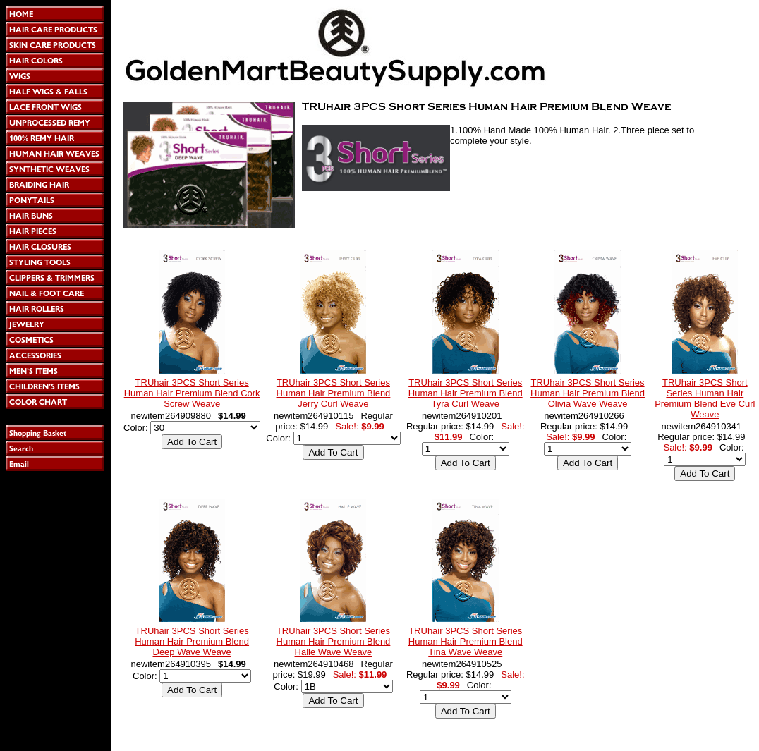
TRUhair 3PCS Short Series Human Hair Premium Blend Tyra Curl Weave (465, 393)
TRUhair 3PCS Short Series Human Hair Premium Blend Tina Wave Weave (465, 641)
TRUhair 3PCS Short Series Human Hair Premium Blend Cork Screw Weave (192, 393)
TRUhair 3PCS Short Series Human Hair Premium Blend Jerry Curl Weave (334, 393)
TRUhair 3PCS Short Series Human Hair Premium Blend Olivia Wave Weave (587, 393)
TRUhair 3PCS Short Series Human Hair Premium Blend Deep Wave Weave (192, 641)
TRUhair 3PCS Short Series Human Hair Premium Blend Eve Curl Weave (705, 398)
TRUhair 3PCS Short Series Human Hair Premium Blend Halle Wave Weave (334, 641)
